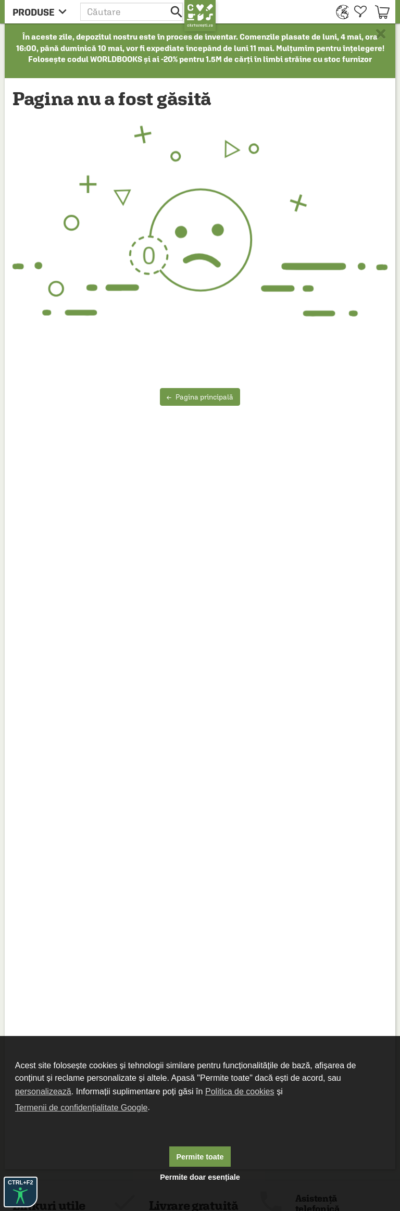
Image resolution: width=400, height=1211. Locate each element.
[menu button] (42, 11)
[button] (132, 11)
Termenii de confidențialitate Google (81, 1107)
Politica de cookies (239, 1091)
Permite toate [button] (199, 1157)
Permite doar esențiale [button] (200, 1177)
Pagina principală (200, 397)
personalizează (43, 1091)
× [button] (380, 33)
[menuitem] (339, 11)
